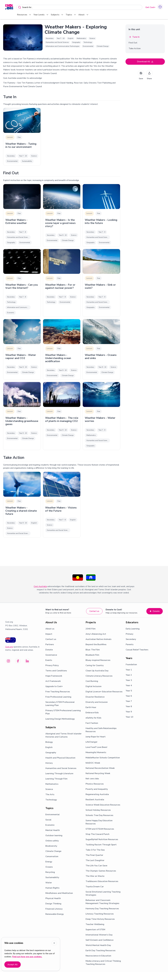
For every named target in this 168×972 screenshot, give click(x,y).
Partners (49, 644)
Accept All (12, 964)
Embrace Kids (92, 712)
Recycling (50, 872)
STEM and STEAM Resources (100, 828)
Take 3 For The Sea (95, 849)
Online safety (52, 840)
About (83, 14)
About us (49, 628)
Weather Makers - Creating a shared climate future (21, 511)
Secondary (131, 639)
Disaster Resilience (95, 696)
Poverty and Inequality (97, 789)
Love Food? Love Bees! (96, 747)
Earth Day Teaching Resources (101, 950)
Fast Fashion (92, 723)
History (49, 763)
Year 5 (129, 690)
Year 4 (129, 685)
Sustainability (52, 877)
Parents (129, 644)
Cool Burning (92, 681)
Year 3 (129, 680)
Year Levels (41, 14)
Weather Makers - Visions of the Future (61, 509)
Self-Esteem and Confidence (99, 940)
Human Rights (52, 887)
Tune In (134, 37)
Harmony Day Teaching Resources (102, 908)
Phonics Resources (95, 783)
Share (149, 75)
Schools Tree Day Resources (99, 815)
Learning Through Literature (59, 773)
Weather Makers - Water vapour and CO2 (20, 356)
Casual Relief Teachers (137, 649)
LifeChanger (91, 741)
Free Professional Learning (58, 696)
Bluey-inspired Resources (98, 660)
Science (49, 789)
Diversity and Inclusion (97, 702)
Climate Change (53, 851)
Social (48, 819)
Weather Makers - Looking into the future (101, 221)
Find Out (133, 42)
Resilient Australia (95, 799)
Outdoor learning (53, 835)
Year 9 (129, 711)
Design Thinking (53, 903)
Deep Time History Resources (100, 919)
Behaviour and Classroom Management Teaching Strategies (102, 902)
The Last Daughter (95, 860)
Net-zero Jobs (92, 778)
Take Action (135, 48)
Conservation (51, 856)
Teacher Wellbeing (95, 924)
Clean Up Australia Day (97, 670)
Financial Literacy (53, 908)
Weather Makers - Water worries (100, 419)
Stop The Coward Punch (97, 834)
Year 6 (129, 696)
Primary (129, 634)
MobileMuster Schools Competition (103, 757)
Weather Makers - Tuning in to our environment (20, 145)
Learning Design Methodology (60, 718)
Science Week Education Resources (103, 804)
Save (141, 75)
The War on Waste (95, 876)
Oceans (49, 866)
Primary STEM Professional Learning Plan (63, 712)
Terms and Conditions (56, 670)
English (48, 747)
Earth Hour (91, 707)
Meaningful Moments (96, 752)
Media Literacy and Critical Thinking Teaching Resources (103, 963)
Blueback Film (92, 655)
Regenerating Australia (97, 794)
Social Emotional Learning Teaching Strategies (103, 893)
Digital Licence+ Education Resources (104, 691)
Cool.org (9, 646)
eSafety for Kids (93, 717)
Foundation (131, 664)
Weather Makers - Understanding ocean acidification (58, 358)
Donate (154, 611)
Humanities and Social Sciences (60, 768)
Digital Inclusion (93, 686)
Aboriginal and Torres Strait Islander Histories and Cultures (63, 735)
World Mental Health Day (98, 945)
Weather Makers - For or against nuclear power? (60, 286)
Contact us (94, 611)
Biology (49, 742)
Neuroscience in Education (98, 955)
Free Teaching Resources (57, 691)
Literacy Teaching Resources (100, 913)
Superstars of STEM (95, 929)
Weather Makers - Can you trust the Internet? (21, 286)
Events (48, 660)
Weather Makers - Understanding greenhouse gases (21, 421)
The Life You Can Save (96, 865)
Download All (145, 61)
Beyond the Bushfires (96, 644)
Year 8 (129, 706)
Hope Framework (53, 675)
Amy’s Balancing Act (96, 634)
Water (48, 882)
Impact (48, 634)
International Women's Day (99, 934)
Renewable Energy (54, 914)
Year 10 (129, 716)
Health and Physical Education (60, 757)
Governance (51, 655)
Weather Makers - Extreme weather (16, 221)
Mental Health (52, 830)
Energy (48, 861)
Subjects (57, 14)
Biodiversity (51, 846)
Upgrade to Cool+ (54, 686)
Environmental (52, 814)
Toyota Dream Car (95, 886)
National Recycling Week (98, 773)
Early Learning (133, 628)
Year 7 (129, 701)
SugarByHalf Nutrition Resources (102, 839)
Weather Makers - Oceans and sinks (101, 356)
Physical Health (53, 898)
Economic (50, 825)
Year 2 (129, 675)
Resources (24, 14)
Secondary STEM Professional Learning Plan (60, 704)
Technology (51, 799)
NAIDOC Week (93, 762)
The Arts (49, 794)
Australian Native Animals (98, 639)
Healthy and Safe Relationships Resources (101, 730)
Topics (71, 14)
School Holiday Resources (98, 810)
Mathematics (51, 784)
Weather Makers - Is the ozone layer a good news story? (60, 223)
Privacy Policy (52, 665)
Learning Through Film (56, 778)
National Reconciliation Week (100, 768)
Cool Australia (40, 586)
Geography (50, 752)
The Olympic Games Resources (101, 870)
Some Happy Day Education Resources (99, 822)
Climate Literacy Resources (99, 675)
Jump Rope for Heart (96, 736)
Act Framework (53, 681)
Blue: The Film (93, 649)
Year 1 (129, 669)
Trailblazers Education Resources (102, 881)
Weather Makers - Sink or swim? (100, 286)
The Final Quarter (94, 855)
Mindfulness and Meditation (59, 893)
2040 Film (91, 628)
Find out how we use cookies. (27, 956)
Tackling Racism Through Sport (101, 844)
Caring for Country (95, 665)
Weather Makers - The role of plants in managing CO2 (61, 419)
